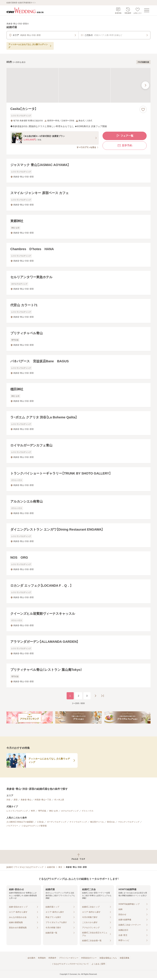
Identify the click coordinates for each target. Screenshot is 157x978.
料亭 (33, 811)
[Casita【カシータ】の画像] (78, 85)
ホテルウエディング (70, 811)
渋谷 (8, 800)
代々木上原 (59, 800)
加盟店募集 (124, 958)
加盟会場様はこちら (108, 958)
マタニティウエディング (128, 822)
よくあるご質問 (98, 964)
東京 (60, 867)
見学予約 (124, 146)
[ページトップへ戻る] (78, 857)
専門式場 (42, 811)
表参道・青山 (26, 800)
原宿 (15, 800)
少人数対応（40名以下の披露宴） (20, 822)
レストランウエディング (17, 811)
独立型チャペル (97, 822)
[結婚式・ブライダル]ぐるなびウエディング (24, 867)
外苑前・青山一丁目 (43, 800)
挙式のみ (111, 822)
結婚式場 (51, 867)
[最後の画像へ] (145, 85)
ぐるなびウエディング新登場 (34, 826)
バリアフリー (12, 826)
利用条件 (52, 958)
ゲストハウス (87, 811)
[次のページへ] (95, 695)
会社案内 (31, 958)
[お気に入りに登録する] (143, 109)
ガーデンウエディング (56, 822)
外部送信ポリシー (89, 958)
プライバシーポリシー (68, 958)
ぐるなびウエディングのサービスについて (70, 964)
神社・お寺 (53, 811)
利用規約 (42, 958)
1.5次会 (40, 822)
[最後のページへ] (102, 695)
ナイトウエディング (78, 822)
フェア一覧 (124, 136)
